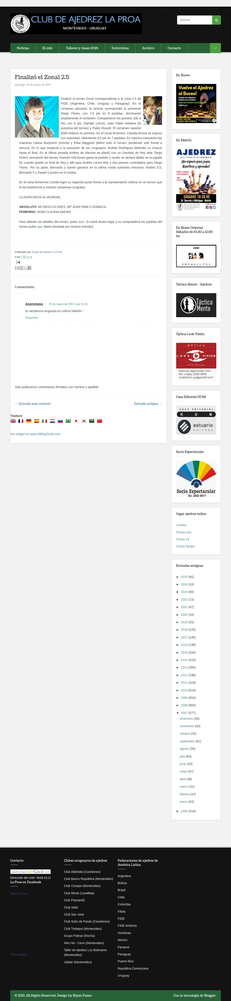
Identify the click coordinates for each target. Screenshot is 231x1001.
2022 (184, 599)
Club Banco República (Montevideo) (88, 879)
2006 (184, 811)
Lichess (181, 525)
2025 (184, 577)
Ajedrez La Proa (19, 893)
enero (184, 801)
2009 (184, 697)
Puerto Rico (126, 961)
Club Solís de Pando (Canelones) (87, 921)
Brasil (121, 890)
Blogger (210, 996)
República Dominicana (133, 968)
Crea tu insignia (18, 954)
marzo (184, 786)
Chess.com (184, 532)
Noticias (23, 48)
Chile (121, 897)
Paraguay (124, 954)
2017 (184, 637)
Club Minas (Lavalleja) (79, 893)
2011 (184, 682)
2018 (184, 629)
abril (183, 779)
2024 (184, 584)
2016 (184, 645)
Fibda (121, 911)
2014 (184, 660)
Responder (31, 317)
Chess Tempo (185, 546)
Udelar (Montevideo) (78, 962)
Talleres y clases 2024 (82, 48)
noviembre (187, 726)
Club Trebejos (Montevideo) (83, 928)
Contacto (174, 48)
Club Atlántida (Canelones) (82, 872)
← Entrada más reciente (33, 404)
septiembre (188, 741)
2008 (184, 705)
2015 (184, 652)
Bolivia (122, 883)
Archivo (148, 48)
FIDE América (127, 925)
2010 (184, 690)
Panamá (123, 947)
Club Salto (71, 907)
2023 (184, 592)
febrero (185, 794)
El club (47, 48)
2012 (184, 675)
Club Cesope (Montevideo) (82, 886)
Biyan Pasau (82, 996)
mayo (184, 771)
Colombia (124, 904)
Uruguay (123, 975)
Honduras (124, 933)
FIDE (121, 918)
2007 (184, 713)
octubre (185, 733)
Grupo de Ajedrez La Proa (47, 252)
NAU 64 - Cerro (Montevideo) (84, 943)
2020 (184, 614)
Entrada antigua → (148, 404)
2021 (184, 607)
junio (183, 764)
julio (183, 756)
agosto (185, 748)
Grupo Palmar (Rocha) (79, 935)
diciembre (187, 718)
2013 (184, 667)
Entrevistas (120, 48)
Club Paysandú (74, 900)
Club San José (74, 914)
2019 (184, 622)
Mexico (122, 940)
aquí (81, 221)
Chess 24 (182, 539)
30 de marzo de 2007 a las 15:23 (68, 304)
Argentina (124, 876)
